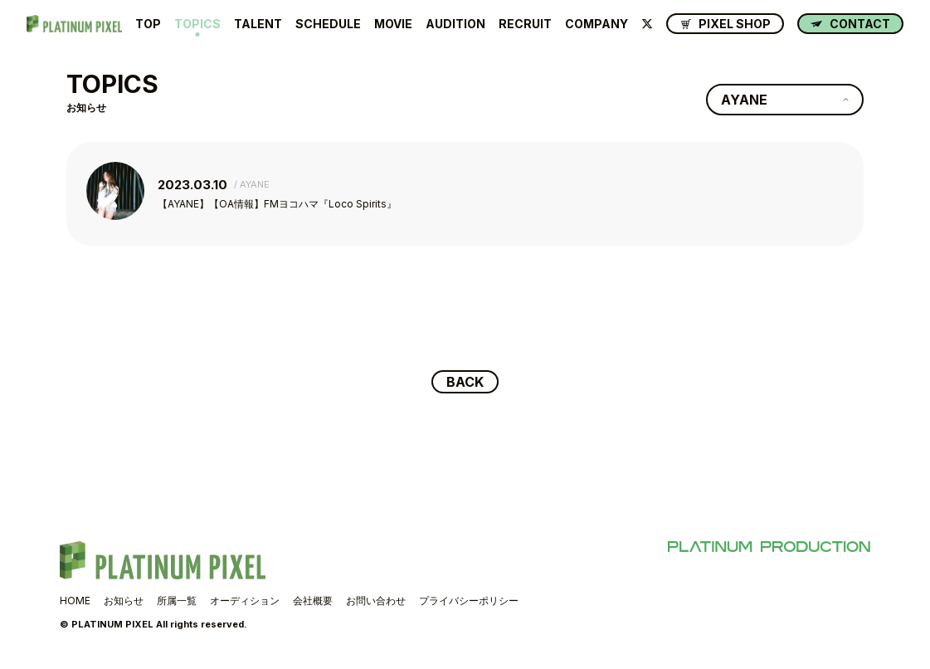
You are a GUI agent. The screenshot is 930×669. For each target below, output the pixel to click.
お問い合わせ (376, 600)
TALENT (258, 24)
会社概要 (313, 600)
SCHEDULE (328, 24)
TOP (148, 24)
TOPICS (197, 24)
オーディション (245, 600)
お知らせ (124, 600)
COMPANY (596, 24)
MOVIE (393, 24)
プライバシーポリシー (469, 600)
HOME (75, 600)
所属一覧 (177, 600)
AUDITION (455, 24)
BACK (465, 382)
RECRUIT (525, 24)
